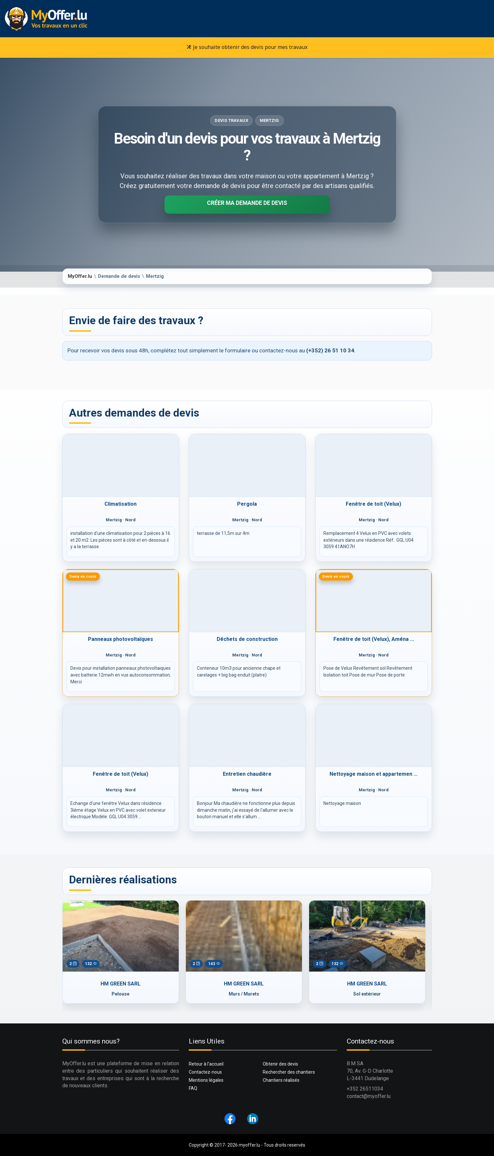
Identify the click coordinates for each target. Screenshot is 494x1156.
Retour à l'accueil (206, 1064)
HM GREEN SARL (120, 984)
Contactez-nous (205, 1072)
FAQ (193, 1088)
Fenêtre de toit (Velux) (373, 504)
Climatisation (120, 504)
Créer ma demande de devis (247, 203)
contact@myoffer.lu (369, 1096)
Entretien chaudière (247, 774)
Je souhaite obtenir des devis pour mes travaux (247, 47)
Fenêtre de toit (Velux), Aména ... (373, 639)
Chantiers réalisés (281, 1080)
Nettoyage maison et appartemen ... (373, 774)
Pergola (247, 504)
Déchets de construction (247, 639)
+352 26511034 (365, 1089)
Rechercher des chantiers (289, 1072)
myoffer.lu (249, 1145)
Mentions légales (206, 1080)
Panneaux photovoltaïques (120, 639)
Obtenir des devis (280, 1064)
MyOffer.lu (80, 276)
